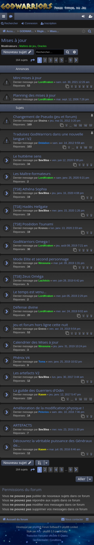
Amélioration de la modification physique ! (48, 407)
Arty (39, 531)
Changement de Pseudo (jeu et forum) (45, 116)
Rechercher (11, 23)
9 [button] (71, 60)
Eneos (42, 328)
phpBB (36, 527)
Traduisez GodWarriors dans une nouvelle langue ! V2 (48, 136)
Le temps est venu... (29, 291)
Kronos (43, 228)
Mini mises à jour (27, 77)
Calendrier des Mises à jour (36, 342)
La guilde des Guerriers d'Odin (38, 390)
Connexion (31, 23)
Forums (11, 17)
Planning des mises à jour (34, 95)
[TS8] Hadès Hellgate (30, 206)
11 (90, 147)
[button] (32, 60)
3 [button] (50, 60)
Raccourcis (4, 17)
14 (75, 125)
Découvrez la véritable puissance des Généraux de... (52, 443)
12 (90, 399)
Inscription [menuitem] (91, 17)
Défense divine (25, 307)
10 (85, 147)
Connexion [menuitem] (84, 17)
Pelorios (44, 411)
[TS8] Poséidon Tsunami (33, 224)
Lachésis (44, 280)
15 (80, 125)
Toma (42, 361)
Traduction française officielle (42, 535)
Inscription (50, 23)
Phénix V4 (21, 357)
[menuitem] (90, 31)
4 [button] (56, 60)
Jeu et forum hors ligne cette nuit (40, 324)
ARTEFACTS (22, 425)
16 (85, 125)
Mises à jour (14, 40)
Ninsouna (44, 263)
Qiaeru (63, 535)
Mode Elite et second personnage (41, 259)
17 (90, 125)
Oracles (42, 46)
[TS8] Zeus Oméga (28, 276)
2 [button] (45, 60)
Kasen (42, 394)
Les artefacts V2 (26, 372)
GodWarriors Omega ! (31, 241)
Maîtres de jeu (27, 46)
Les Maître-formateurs (31, 173)
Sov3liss (44, 160)
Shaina (43, 120)
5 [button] (61, 60)
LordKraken (46, 82)
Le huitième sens (27, 156)
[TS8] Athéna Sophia (30, 189)
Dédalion (44, 142)
